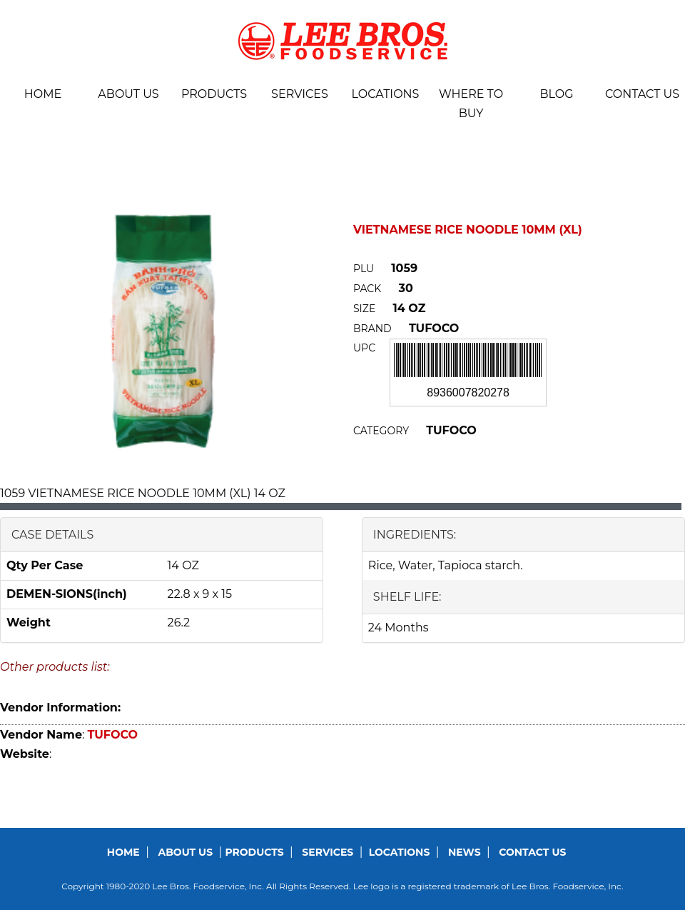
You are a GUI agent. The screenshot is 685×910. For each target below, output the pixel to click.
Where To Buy (471, 103)
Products (214, 94)
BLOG (556, 94)
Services (299, 94)
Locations (386, 94)
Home (42, 94)
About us (128, 94)
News (464, 852)
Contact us (642, 94)
